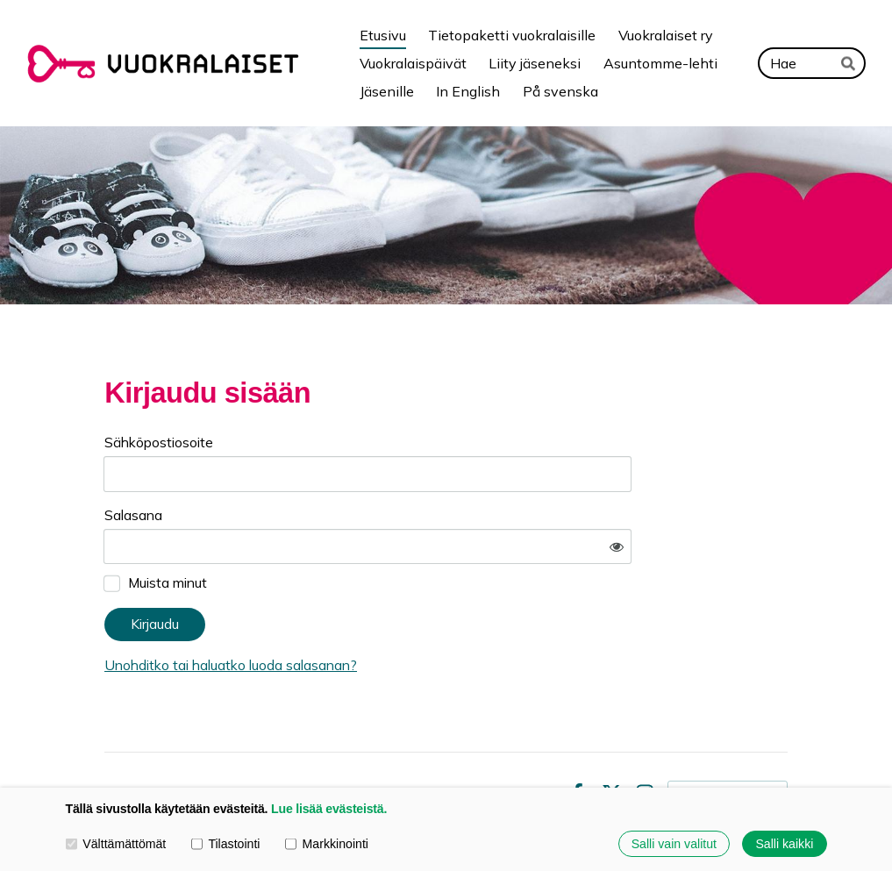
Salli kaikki (784, 844)
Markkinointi (326, 844)
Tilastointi (225, 844)
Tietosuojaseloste (429, 742)
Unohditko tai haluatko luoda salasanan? (396, 614)
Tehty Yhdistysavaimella (727, 741)
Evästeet (526, 742)
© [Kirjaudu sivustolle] (112, 742)
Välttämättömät (116, 844)
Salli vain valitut (674, 844)
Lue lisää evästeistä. (329, 809)
